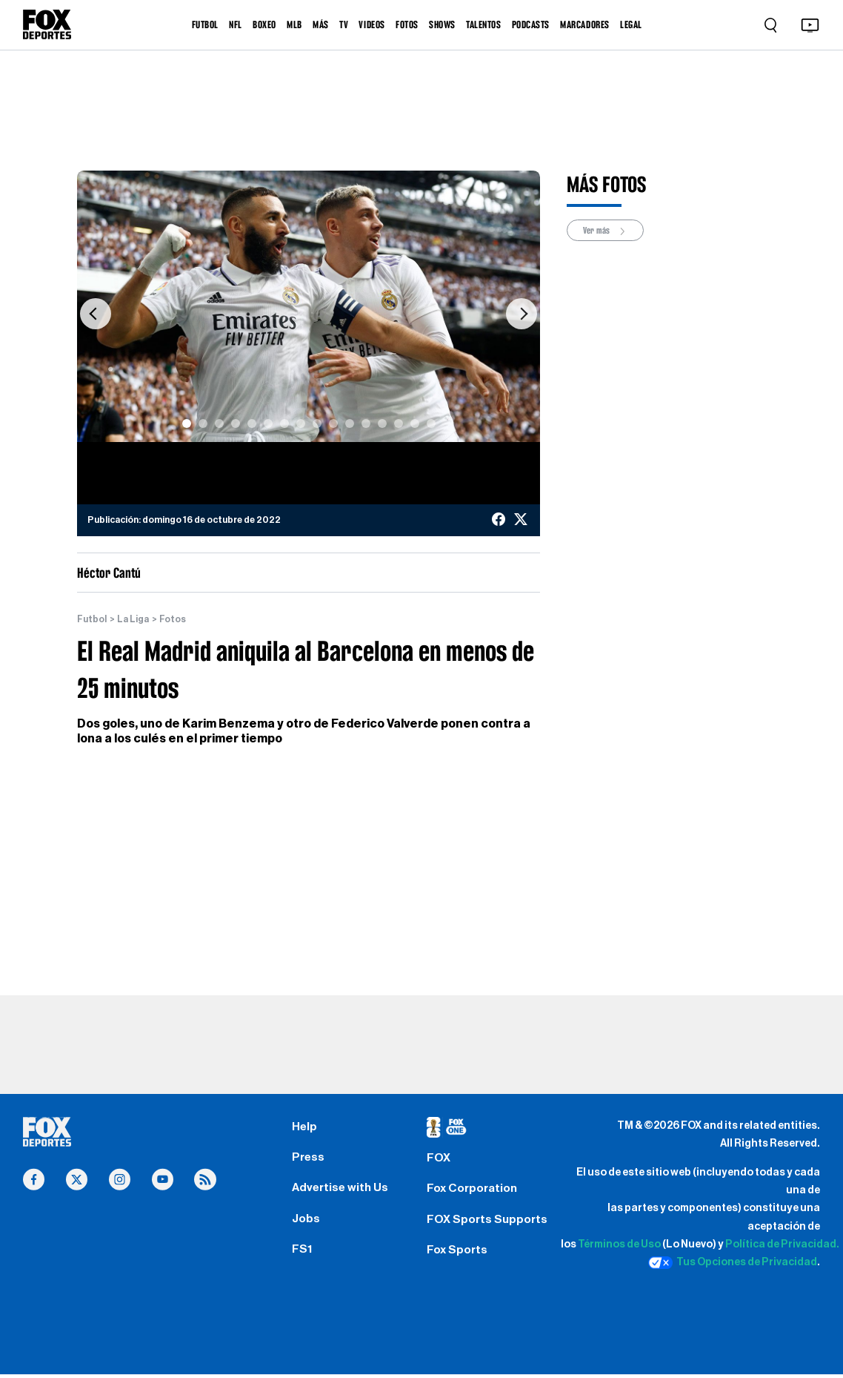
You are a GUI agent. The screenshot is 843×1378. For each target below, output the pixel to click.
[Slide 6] (268, 423)
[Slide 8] (300, 423)
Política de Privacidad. (782, 1244)
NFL (235, 24)
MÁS (321, 24)
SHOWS (442, 24)
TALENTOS (483, 24)
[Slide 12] (365, 423)
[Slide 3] (219, 423)
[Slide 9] (317, 423)
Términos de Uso (619, 1244)
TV (343, 24)
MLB (294, 24)
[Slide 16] (431, 423)
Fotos (172, 619)
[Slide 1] (186, 423)
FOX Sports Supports (488, 1223)
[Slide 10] (333, 423)
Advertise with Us (341, 1191)
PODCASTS (531, 24)
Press (308, 1159)
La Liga (133, 619)
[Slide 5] (251, 423)
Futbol (92, 619)
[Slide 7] (284, 423)
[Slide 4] (235, 423)
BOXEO (264, 24)
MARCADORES (584, 24)
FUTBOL (205, 24)
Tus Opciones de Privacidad (732, 1263)
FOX (438, 1160)
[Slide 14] (398, 423)
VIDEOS (371, 24)
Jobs (306, 1222)
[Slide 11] (349, 423)
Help (305, 1127)
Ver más (605, 231)
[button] (95, 313)
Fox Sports (458, 1255)
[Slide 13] (382, 423)
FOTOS (407, 24)
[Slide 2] (203, 423)
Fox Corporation (474, 1191)
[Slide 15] (414, 423)
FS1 (302, 1254)
